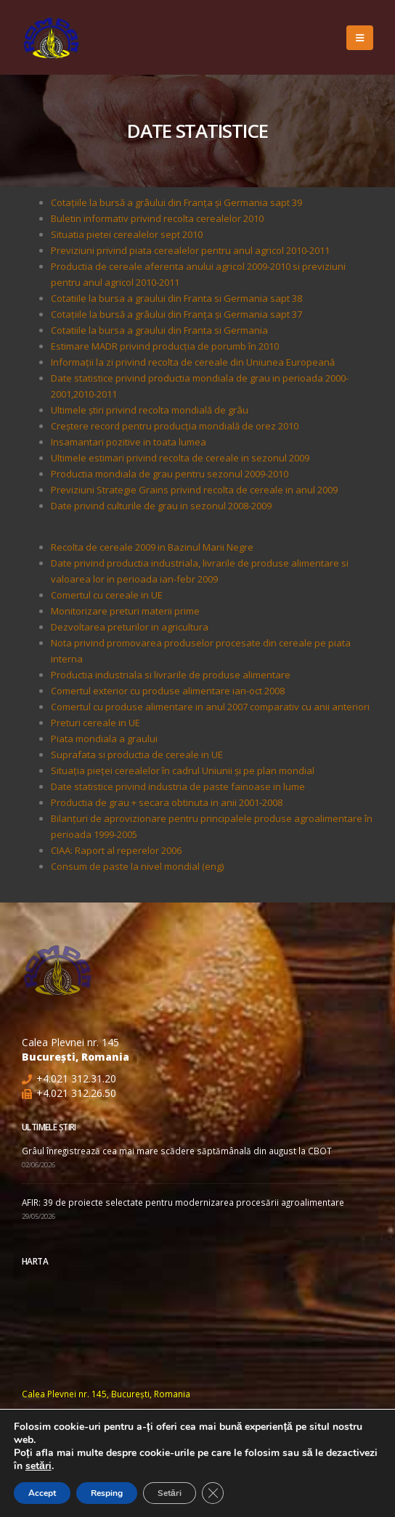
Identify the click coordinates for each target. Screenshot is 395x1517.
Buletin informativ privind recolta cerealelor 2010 (157, 218)
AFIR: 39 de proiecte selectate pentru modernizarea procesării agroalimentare (183, 1202)
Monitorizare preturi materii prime (125, 610)
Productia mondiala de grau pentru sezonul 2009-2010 (169, 473)
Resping (107, 1493)
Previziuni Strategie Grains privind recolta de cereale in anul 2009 (194, 489)
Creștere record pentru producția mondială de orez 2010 (174, 425)
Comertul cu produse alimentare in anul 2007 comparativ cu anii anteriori (210, 706)
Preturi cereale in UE (95, 722)
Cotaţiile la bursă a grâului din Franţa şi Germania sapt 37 (176, 314)
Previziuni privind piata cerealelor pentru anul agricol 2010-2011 (190, 250)
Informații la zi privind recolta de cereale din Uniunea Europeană (193, 362)
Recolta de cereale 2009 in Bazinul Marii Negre (152, 547)
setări (38, 1466)
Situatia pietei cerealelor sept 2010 (127, 234)
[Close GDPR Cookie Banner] (213, 1493)
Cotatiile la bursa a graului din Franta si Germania (159, 330)
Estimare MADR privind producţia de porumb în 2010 (165, 346)
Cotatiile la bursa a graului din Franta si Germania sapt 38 (176, 298)
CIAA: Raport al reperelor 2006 (116, 850)
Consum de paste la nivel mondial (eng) (137, 866)
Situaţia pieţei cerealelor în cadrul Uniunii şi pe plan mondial (182, 770)
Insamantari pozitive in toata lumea (128, 441)
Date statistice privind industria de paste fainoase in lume (178, 786)
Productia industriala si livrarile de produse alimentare (170, 674)
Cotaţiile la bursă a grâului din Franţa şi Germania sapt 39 (176, 202)
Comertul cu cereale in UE (107, 594)
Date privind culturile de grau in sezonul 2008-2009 (161, 505)
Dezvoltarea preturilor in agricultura (129, 626)
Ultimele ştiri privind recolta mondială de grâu (149, 409)
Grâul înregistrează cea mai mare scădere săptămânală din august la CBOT (177, 1150)
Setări (170, 1493)
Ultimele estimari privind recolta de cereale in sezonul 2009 (180, 457)
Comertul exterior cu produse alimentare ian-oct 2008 (168, 690)
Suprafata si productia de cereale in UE (137, 754)
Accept (42, 1493)
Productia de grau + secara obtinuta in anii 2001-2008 (166, 802)
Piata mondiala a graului (104, 738)
